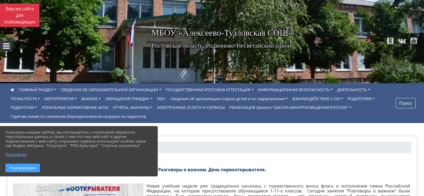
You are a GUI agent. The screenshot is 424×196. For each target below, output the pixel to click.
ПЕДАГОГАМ (22, 107)
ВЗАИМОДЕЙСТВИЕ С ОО (316, 98)
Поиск (405, 103)
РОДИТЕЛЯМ (360, 98)
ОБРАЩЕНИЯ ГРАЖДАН (127, 98)
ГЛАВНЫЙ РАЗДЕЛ (35, 89)
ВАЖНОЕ (89, 98)
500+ (161, 98)
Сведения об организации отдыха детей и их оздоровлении (227, 98)
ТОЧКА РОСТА (24, 98)
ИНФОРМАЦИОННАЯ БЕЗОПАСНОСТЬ (294, 89)
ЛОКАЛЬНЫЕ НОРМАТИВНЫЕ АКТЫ (74, 107)
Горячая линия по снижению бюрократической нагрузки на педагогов (78, 116)
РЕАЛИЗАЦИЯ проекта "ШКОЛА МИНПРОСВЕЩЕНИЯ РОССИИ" (288, 107)
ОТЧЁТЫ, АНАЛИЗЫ (131, 107)
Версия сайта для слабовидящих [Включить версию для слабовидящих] (19, 15)
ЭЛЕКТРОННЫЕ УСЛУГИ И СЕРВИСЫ (191, 107)
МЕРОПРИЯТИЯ (59, 98)
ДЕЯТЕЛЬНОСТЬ (352, 89)
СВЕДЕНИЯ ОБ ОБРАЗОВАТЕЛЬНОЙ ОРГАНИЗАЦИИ (109, 89)
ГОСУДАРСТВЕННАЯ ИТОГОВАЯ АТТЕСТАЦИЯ (208, 89)
